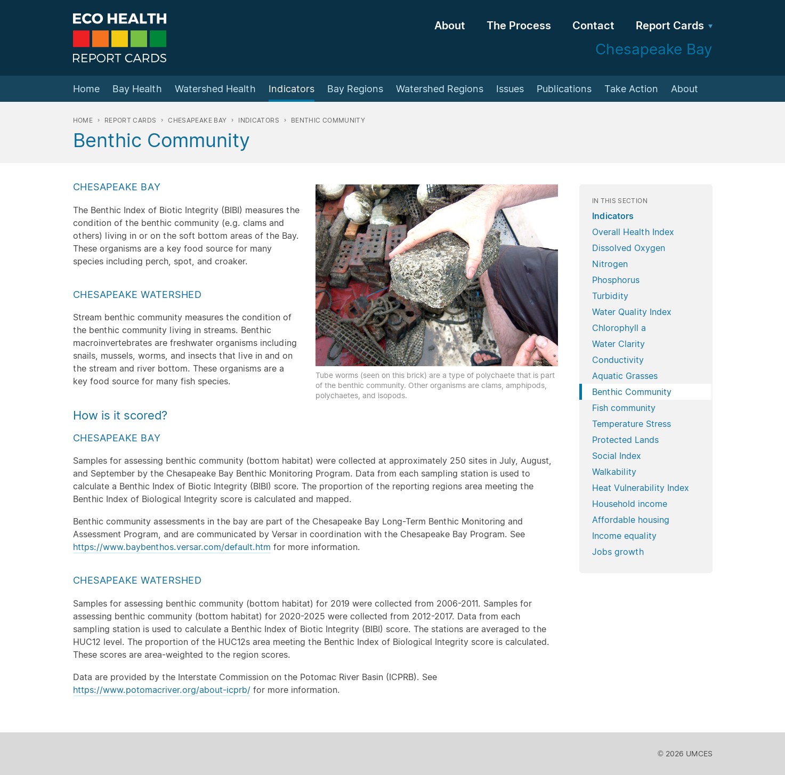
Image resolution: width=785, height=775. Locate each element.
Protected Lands (625, 439)
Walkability (614, 471)
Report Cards (670, 25)
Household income (629, 503)
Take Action (631, 88)
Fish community (623, 407)
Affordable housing (630, 519)
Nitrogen (610, 264)
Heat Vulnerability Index (640, 487)
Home (86, 88)
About (449, 25)
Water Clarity (618, 343)
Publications (564, 88)
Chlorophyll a (619, 327)
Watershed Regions (439, 88)
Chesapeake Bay (197, 120)
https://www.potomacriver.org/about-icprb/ (161, 689)
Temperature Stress (631, 423)
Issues (510, 88)
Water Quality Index (631, 311)
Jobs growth (618, 551)
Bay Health (137, 88)
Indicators (291, 88)
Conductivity (618, 359)
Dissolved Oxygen (628, 248)
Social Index (616, 455)
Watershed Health (215, 88)
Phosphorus (616, 280)
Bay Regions (355, 88)
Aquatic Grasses (625, 375)
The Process (519, 25)
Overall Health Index (633, 232)
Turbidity (610, 295)
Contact (593, 25)
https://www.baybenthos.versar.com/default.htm (172, 547)
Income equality (624, 535)
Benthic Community (631, 391)
